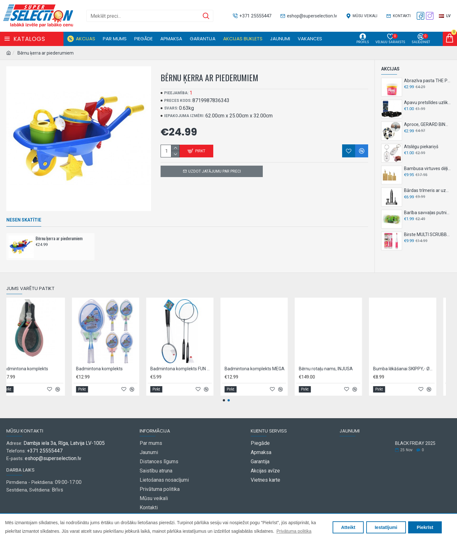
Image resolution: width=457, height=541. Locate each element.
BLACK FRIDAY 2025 (415, 443)
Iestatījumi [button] (386, 527)
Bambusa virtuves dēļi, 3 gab (427, 168)
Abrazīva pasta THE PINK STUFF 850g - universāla (427, 80)
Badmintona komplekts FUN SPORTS (296, 368)
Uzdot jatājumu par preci (214, 171)
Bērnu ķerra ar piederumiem (59, 238)
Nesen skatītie (23, 219)
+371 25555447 (45, 451)
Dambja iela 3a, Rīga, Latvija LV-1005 (64, 443)
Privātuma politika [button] (294, 531)
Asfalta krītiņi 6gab (62, 368)
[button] (224, 400)
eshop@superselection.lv (53, 458)
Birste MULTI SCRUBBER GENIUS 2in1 (427, 234)
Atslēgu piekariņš (421, 146)
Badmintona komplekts (140, 368)
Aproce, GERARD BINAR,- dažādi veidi (427, 124)
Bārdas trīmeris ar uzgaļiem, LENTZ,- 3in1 (427, 190)
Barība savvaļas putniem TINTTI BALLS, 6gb (427, 212)
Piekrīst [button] (425, 527)
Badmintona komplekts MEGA (370, 368)
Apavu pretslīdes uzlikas (427, 102)
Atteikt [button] (348, 527)
